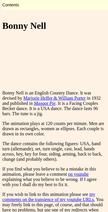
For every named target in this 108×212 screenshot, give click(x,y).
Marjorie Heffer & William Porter (54, 98)
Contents (10, 5)
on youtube (78, 174)
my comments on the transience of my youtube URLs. (48, 197)
